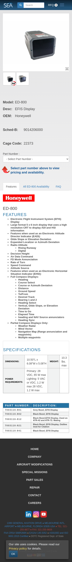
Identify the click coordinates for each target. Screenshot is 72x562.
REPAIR (35, 487)
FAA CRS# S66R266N (15, 533)
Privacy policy (18, 548)
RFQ (53, 5)
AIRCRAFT (34, 464)
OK (13, 553)
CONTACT (34, 495)
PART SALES (34, 479)
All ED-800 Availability (36, 186)
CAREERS (34, 502)
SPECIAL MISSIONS (34, 472)
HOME (35, 449)
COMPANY (34, 456)
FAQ (58, 186)
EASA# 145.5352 (38, 533)
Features (11, 186)
